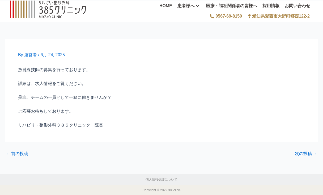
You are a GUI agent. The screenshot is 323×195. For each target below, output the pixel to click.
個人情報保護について (161, 179)
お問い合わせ (297, 5)
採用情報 (270, 5)
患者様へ (188, 5)
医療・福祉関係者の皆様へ (231, 5)
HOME (165, 5)
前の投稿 (17, 153)
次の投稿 (306, 153)
